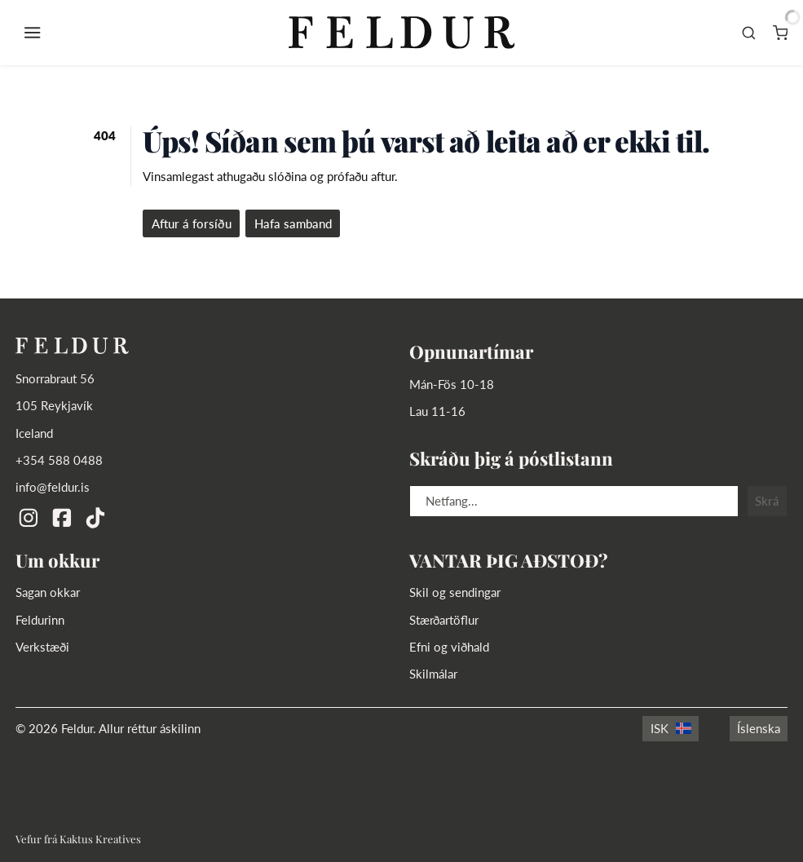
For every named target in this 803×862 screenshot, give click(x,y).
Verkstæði (42, 646)
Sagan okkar (47, 592)
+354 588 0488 (59, 460)
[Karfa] (780, 32)
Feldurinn (39, 619)
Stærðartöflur (444, 619)
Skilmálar (433, 673)
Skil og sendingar (455, 592)
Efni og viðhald (449, 646)
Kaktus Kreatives (100, 839)
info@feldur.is (52, 487)
